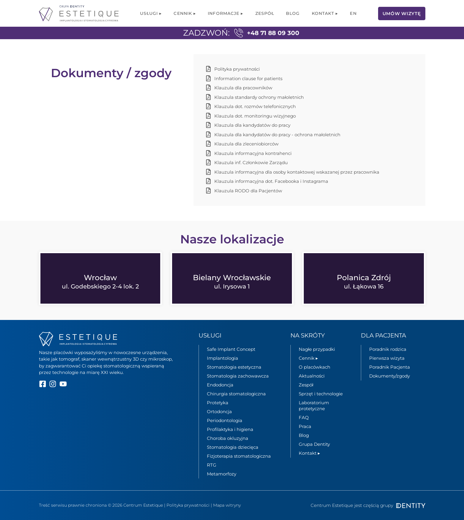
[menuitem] (353, 13)
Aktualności (312, 376)
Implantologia (222, 358)
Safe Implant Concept (231, 349)
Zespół (264, 13)
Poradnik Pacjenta (389, 367)
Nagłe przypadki (317, 349)
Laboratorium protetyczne (314, 405)
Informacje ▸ (225, 13)
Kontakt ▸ (325, 13)
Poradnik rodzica (387, 349)
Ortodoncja (219, 411)
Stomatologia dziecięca (232, 447)
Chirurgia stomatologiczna (236, 394)
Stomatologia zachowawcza (238, 376)
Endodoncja (220, 385)
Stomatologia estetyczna (234, 367)
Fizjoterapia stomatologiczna (239, 456)
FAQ (304, 417)
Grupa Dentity (314, 444)
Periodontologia (224, 420)
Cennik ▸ (185, 13)
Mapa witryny (227, 505)
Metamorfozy (221, 474)
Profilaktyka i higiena (230, 429)
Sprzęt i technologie (321, 394)
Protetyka (217, 402)
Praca (305, 426)
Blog (293, 13)
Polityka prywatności (188, 505)
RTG (211, 465)
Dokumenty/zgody (389, 376)
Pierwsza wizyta (387, 358)
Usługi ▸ (151, 13)
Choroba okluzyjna (227, 438)
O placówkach (314, 367)
